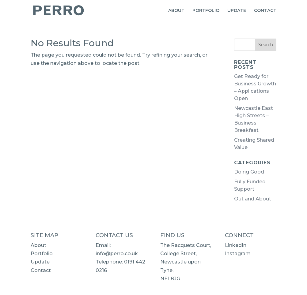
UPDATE (236, 10)
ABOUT (176, 10)
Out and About (252, 199)
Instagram (238, 253)
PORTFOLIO (205, 10)
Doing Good (249, 172)
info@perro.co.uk (117, 253)
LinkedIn (235, 245)
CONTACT (265, 10)
